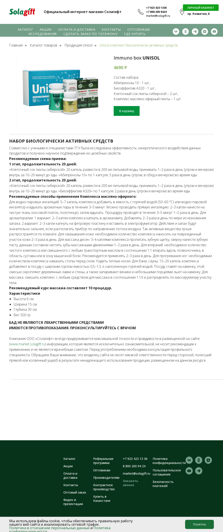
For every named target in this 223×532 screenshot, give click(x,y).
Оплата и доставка (76, 29)
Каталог (25, 29)
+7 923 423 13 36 (135, 459)
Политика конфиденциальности (169, 461)
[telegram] (195, 31)
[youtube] (214, 31)
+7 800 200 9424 (156, 12)
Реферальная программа (103, 461)
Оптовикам (138, 29)
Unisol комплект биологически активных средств (139, 45)
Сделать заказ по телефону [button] (90, 34)
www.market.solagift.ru (27, 344)
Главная (16, 45)
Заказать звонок (130, 483)
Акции (46, 29)
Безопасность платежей (163, 484)
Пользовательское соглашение (167, 472)
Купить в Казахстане (101, 498)
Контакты (111, 29)
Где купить (134, 34)
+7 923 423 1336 (156, 8)
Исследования (42, 34)
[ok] (185, 31)
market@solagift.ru (158, 16)
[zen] (204, 31)
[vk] (176, 31)
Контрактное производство (104, 487)
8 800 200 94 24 (134, 466)
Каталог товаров (43, 45)
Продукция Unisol (78, 45)
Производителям (106, 477)
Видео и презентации (73, 502)
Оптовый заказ (74, 492)
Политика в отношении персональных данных (49, 527)
